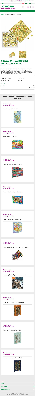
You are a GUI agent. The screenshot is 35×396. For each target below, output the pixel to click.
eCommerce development (11, 394)
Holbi (18, 394)
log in (4, 85)
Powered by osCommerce (23, 394)
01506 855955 (1, 3)
